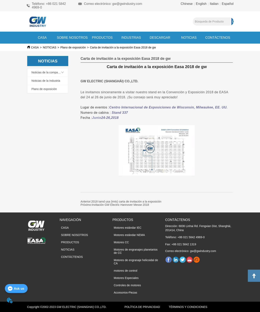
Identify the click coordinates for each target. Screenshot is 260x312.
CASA (42, 37)
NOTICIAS (189, 37)
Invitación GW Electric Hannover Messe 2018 (120, 204)
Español (227, 3)
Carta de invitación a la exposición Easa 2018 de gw (123, 47)
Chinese (187, 3)
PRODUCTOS (102, 37)
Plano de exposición (73, 47)
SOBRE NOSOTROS (72, 37)
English (201, 3)
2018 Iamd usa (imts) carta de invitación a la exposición (126, 201)
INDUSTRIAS (131, 37)
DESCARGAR (160, 37)
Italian (214, 3)
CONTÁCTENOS (217, 37)
